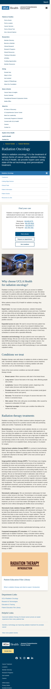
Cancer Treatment (7, 664)
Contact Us (7, 127)
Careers (6, 124)
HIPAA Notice (5, 682)
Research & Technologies (10, 601)
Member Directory (9, 40)
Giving (4, 69)
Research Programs (9, 49)
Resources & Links (7, 197)
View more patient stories (10, 633)
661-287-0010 (29, 223)
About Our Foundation (10, 84)
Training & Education (10, 55)
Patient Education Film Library (11, 607)
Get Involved (7, 78)
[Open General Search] (45, 2)
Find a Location (8, 23)
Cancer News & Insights (10, 92)
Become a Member (9, 43)
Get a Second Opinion (10, 32)
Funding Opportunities (10, 61)
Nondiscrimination (7, 688)
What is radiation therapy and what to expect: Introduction (22, 587)
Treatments (5, 177)
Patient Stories (6, 193)
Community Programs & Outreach (13, 118)
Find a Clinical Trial (9, 29)
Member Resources (9, 64)
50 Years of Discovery (10, 109)
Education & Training (8, 604)
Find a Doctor (8, 20)
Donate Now (7, 72)
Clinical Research (9, 46)
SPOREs (6, 58)
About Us (5, 106)
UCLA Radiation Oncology (10, 598)
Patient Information (7, 189)
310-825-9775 (28, 221)
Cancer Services (8, 26)
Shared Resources (9, 52)
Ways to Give (8, 75)
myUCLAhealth (6, 136)
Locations (4, 667)
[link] (16, 658)
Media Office (7, 101)
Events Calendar (8, 95)
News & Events (6, 89)
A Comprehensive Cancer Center (13, 112)
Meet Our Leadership (10, 115)
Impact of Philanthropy (10, 81)
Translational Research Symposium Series (15, 98)
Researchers (5, 37)
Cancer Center (10, 144)
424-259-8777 (29, 225)
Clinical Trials (5, 185)
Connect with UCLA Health (11, 121)
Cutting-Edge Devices (8, 181)
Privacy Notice (6, 685)
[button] (25, 133)
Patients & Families (7, 17)
